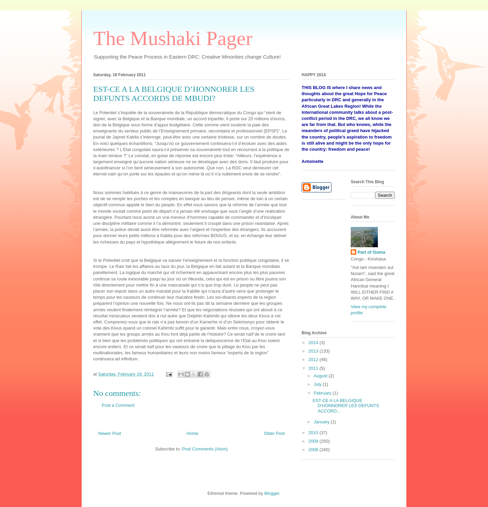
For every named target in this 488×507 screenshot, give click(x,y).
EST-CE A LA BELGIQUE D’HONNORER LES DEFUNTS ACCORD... (345, 406)
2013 (314, 351)
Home (193, 433)
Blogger (271, 493)
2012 (314, 359)
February (323, 393)
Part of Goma (371, 252)
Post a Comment (118, 405)
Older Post (274, 433)
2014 (314, 342)
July (318, 384)
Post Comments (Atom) (205, 448)
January (322, 421)
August (321, 375)
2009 (314, 441)
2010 (314, 432)
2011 (314, 368)
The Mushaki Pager (172, 38)
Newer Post (109, 433)
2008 (314, 449)
